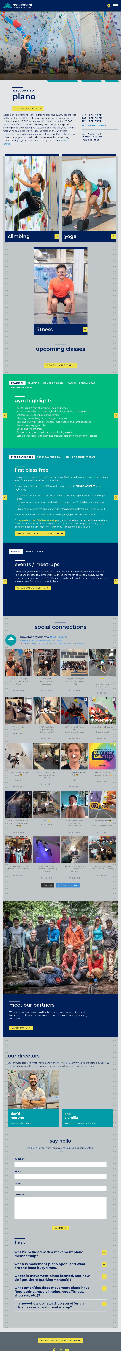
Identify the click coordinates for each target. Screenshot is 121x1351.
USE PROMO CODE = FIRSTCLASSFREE (38, 536)
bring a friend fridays (80, 459)
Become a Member (26, 108)
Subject (19, 1161)
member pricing (53, 385)
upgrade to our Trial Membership (37, 523)
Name (17, 1173)
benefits (33, 385)
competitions (34, 553)
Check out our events (31, 590)
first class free (22, 459)
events (16, 553)
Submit (59, 1230)
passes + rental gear (81, 385)
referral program (49, 459)
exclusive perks (22, 389)
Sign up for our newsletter (59, 1340)
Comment (20, 1197)
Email (17, 1186)
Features (17, 385)
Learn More (19, 1030)
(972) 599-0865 (91, 140)
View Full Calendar (59, 367)
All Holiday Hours (94, 125)
